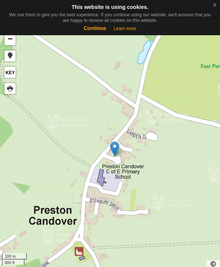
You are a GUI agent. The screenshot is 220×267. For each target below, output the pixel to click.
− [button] (10, 39)
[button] (10, 56)
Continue (95, 28)
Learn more (125, 28)
